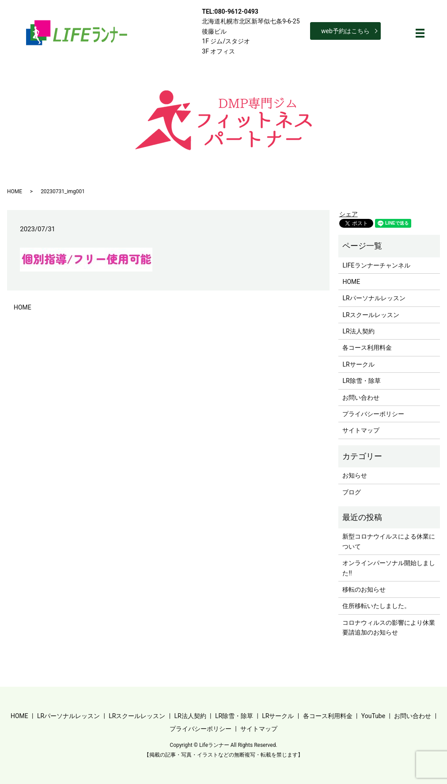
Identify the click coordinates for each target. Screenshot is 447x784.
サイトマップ (360, 430)
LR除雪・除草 (361, 380)
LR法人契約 (358, 331)
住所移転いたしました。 (376, 605)
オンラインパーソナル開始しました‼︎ (388, 567)
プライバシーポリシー (373, 413)
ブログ (351, 492)
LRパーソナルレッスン (373, 298)
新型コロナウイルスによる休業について (388, 541)
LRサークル (358, 364)
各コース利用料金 (367, 347)
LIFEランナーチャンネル (376, 265)
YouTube (373, 715)
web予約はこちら (345, 30)
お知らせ (354, 475)
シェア (348, 214)
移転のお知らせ (364, 589)
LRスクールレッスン (370, 314)
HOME (14, 191)
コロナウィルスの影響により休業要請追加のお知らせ (388, 627)
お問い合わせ (360, 397)
